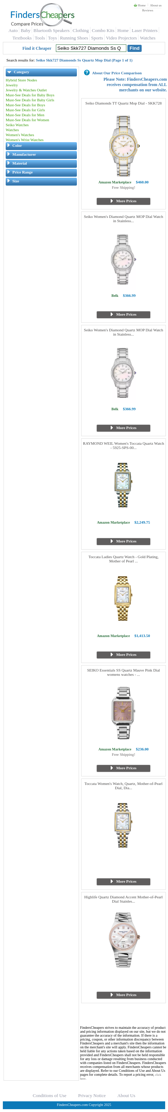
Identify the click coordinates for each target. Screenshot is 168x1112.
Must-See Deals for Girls (25, 110)
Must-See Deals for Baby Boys (30, 95)
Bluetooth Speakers (51, 30)
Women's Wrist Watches (24, 140)
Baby (25, 30)
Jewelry (12, 85)
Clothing (81, 30)
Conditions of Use (50, 1095)
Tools (40, 38)
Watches (148, 38)
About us (156, 5)
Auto (13, 30)
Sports (97, 38)
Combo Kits (103, 30)
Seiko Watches (17, 125)
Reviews (147, 10)
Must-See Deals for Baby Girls (30, 100)
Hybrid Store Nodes (21, 80)
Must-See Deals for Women (27, 120)
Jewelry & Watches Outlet (26, 90)
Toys (52, 38)
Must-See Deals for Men (25, 115)
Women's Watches (20, 135)
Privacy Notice (92, 1095)
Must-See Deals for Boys (25, 105)
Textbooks (22, 38)
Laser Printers (145, 30)
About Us (126, 1095)
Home (140, 5)
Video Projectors (121, 38)
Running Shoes (74, 38)
